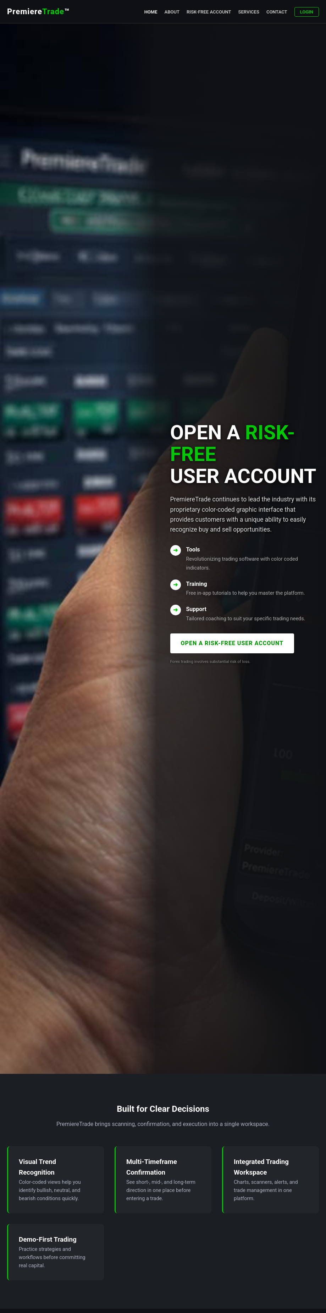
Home (151, 12)
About (172, 12)
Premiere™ (38, 11)
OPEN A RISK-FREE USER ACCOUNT (232, 643)
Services (248, 12)
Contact (276, 12)
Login (306, 12)
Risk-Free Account (209, 12)
